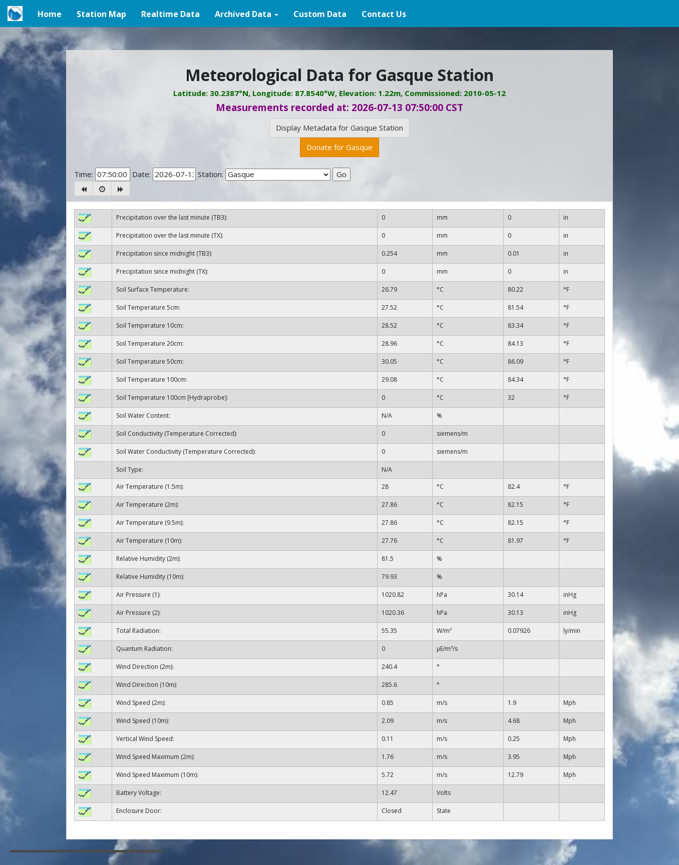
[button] (246, 13)
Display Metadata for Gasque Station (339, 128)
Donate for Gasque (339, 147)
